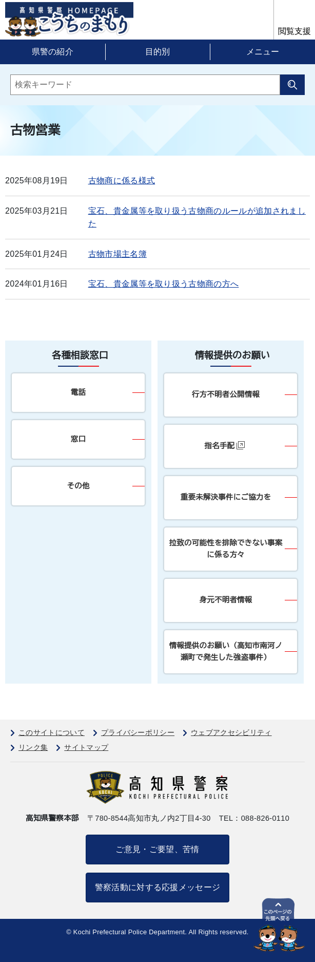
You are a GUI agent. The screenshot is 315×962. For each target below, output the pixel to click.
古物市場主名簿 (117, 254)
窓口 (78, 439)
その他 (78, 486)
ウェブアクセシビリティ (231, 732)
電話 (78, 392)
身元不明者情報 (226, 600)
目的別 (157, 51)
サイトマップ (86, 747)
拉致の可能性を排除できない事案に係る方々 (226, 549)
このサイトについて (51, 732)
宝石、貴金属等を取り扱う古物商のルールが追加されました (197, 217)
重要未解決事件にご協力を (226, 497)
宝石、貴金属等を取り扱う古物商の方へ (163, 283)
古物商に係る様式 (121, 180)
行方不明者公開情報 (226, 394)
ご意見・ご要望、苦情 (157, 849)
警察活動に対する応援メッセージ (158, 887)
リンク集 (33, 747)
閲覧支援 (294, 31)
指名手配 (225, 445)
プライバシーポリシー (137, 732)
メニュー (262, 51)
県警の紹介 (53, 51)
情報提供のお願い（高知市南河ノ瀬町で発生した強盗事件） (226, 652)
